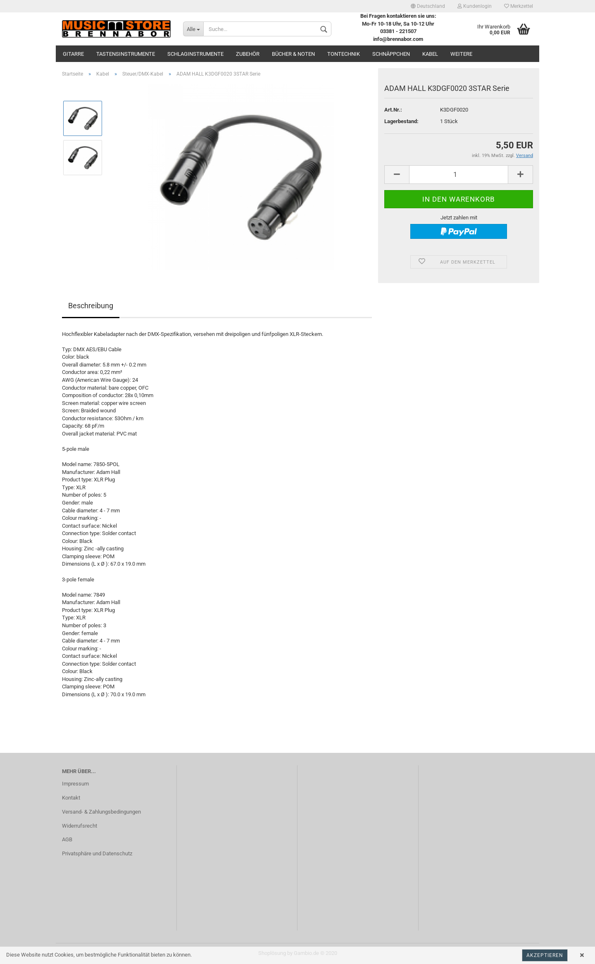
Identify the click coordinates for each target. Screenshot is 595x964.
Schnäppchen (391, 54)
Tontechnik (343, 54)
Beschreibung (90, 305)
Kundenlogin (474, 6)
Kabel (430, 54)
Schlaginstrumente (195, 54)
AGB (67, 839)
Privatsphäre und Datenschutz (97, 853)
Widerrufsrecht (79, 826)
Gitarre (73, 54)
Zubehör (247, 54)
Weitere (461, 54)
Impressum (75, 784)
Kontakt (71, 798)
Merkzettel (518, 6)
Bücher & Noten (293, 54)
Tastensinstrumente (125, 54)
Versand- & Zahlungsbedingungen (101, 812)
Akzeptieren (544, 955)
